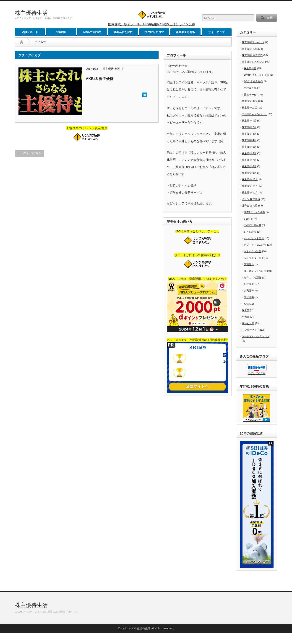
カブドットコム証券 (255, 244)
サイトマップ (216, 32)
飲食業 (245, 310)
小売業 (245, 316)
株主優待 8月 (249, 166)
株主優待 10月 (250, 179)
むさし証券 (250, 231)
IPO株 (245, 303)
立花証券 (249, 297)
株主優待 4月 (249, 140)
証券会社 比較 (250, 205)
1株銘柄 (61, 32)
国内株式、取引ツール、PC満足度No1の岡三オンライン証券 (151, 24)
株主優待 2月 (249, 127)
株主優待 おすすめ (252, 55)
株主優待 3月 (249, 133)
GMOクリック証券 (254, 212)
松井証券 (249, 284)
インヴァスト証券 (254, 238)
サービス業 (248, 323)
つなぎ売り (250, 88)
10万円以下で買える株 (256, 74)
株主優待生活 (31, 13)
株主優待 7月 (249, 159)
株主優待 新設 (111, 68)
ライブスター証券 (254, 258)
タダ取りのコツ (154, 32)
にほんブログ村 (257, 373)
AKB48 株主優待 (99, 79)
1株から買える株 (253, 81)
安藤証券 (249, 264)
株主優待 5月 (249, 146)
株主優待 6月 (249, 153)
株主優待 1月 (249, 120)
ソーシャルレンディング (255, 336)
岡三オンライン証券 (255, 271)
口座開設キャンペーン (254, 114)
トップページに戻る (29, 153)
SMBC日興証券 (252, 225)
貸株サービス (251, 94)
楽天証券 (249, 290)
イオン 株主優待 (251, 199)
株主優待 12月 (250, 192)
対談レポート (30, 32)
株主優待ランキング (253, 42)
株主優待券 (250, 68)
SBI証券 (248, 218)
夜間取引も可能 (185, 32)
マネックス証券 (252, 251)
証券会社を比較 (123, 32)
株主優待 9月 (249, 173)
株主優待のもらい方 (253, 61)
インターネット (250, 329)
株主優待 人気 (250, 48)
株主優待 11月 (250, 186)
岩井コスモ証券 (252, 277)
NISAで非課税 (92, 32)
